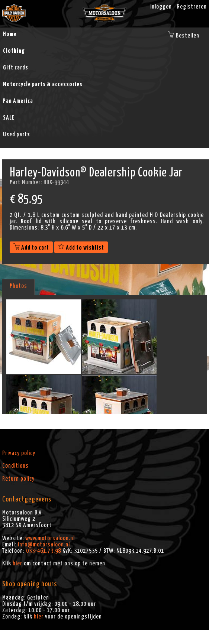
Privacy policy (18, 453)
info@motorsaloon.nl (44, 545)
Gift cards (15, 68)
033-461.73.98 (43, 551)
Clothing (14, 51)
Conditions (15, 466)
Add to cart (31, 248)
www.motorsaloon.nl (50, 538)
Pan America (18, 101)
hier (17, 563)
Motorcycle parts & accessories (43, 84)
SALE (9, 118)
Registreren (192, 7)
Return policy (18, 479)
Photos (18, 286)
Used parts (16, 134)
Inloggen (161, 7)
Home (10, 34)
